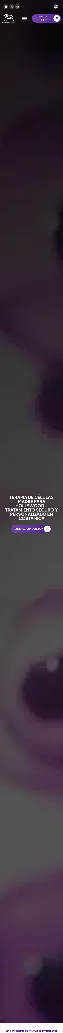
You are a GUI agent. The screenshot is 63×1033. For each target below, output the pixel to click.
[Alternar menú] (24, 18)
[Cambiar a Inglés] (55, 7)
